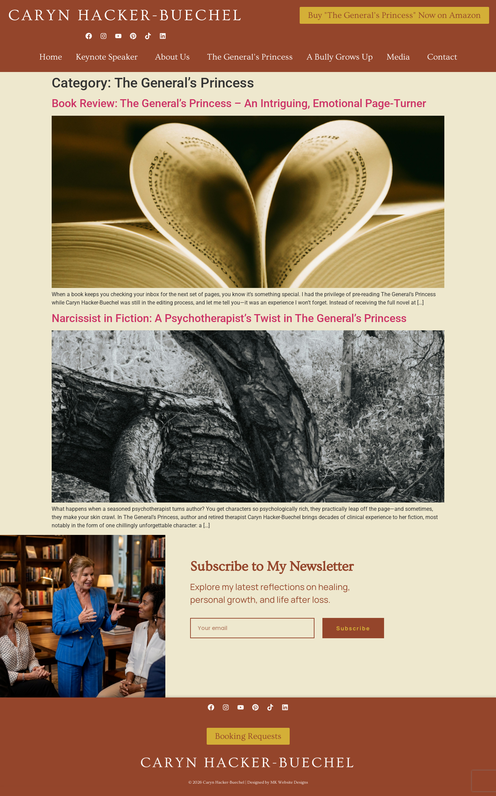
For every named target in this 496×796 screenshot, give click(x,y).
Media (399, 57)
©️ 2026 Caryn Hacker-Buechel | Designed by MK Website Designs (248, 782)
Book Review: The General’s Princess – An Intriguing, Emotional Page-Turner (239, 103)
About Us (174, 57)
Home (50, 57)
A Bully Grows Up (340, 57)
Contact (442, 57)
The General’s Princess (250, 57)
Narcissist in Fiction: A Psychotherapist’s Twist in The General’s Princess (229, 318)
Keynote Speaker (108, 57)
